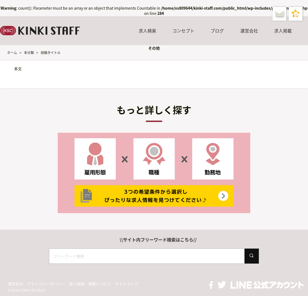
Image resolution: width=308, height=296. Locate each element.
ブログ (217, 31)
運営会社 (249, 31)
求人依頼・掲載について (90, 283)
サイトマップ (126, 283)
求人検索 (147, 31)
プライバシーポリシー (46, 283)
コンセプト (183, 31)
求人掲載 (283, 31)
